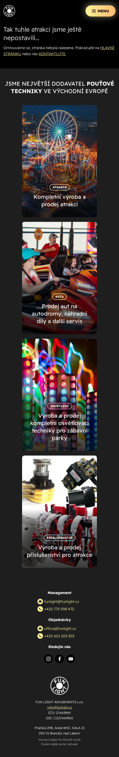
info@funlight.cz (59, 707)
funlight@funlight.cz (58, 601)
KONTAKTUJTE (52, 53)
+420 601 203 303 (55, 636)
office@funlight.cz (56, 628)
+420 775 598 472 (55, 609)
